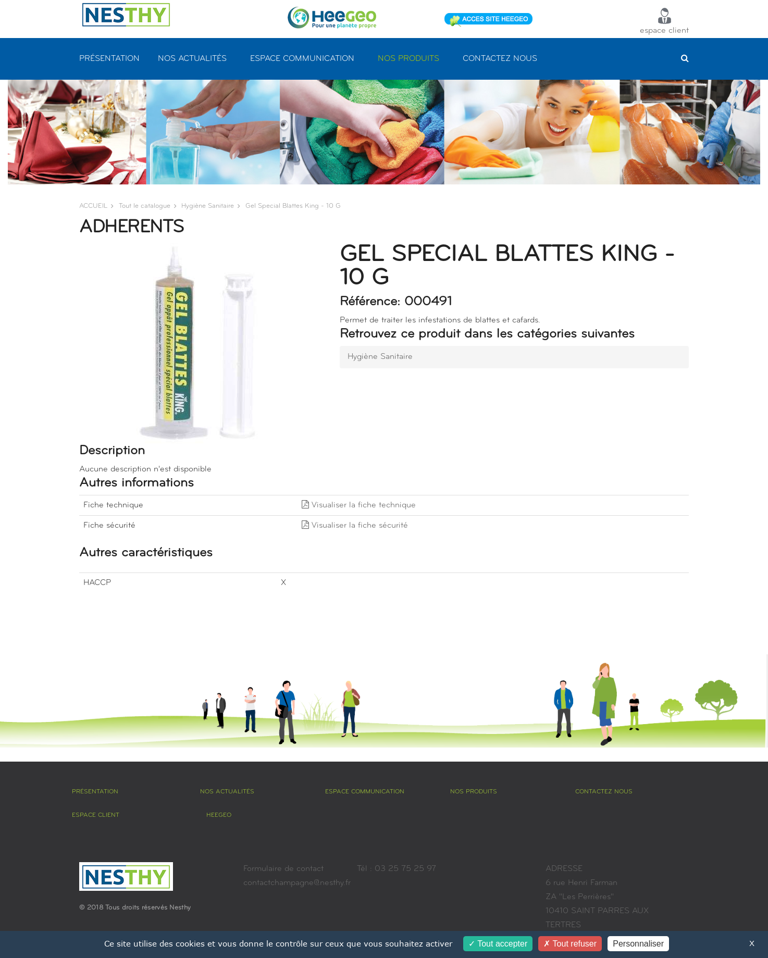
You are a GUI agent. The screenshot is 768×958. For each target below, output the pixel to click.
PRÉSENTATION (109, 59)
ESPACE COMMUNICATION (302, 59)
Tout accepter (497, 943)
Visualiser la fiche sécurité (355, 525)
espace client (664, 21)
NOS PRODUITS (408, 59)
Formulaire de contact (283, 869)
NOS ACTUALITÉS (192, 59)
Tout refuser (570, 943)
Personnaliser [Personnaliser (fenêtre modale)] (638, 943)
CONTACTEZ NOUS (500, 59)
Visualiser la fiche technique (359, 505)
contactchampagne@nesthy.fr (297, 883)
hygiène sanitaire (207, 206)
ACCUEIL (93, 206)
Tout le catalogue (144, 206)
